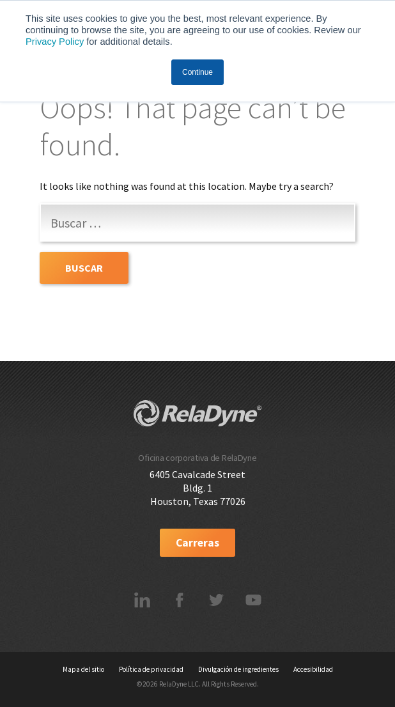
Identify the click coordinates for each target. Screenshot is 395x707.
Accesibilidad (313, 669)
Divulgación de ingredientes (238, 669)
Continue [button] (197, 72)
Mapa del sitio (83, 669)
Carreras (197, 543)
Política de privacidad (151, 669)
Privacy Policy (55, 41)
